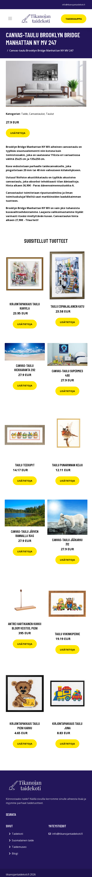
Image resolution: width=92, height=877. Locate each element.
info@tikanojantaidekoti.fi (73, 4)
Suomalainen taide (23, 840)
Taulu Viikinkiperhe (67, 634)
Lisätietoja (17, 132)
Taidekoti (17, 833)
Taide (24, 114)
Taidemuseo (19, 847)
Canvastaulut (37, 114)
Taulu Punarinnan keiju (67, 465)
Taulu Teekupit (25, 465)
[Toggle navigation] (10, 18)
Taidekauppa (73, 18)
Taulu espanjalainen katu (67, 306)
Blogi (15, 853)
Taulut (50, 114)
